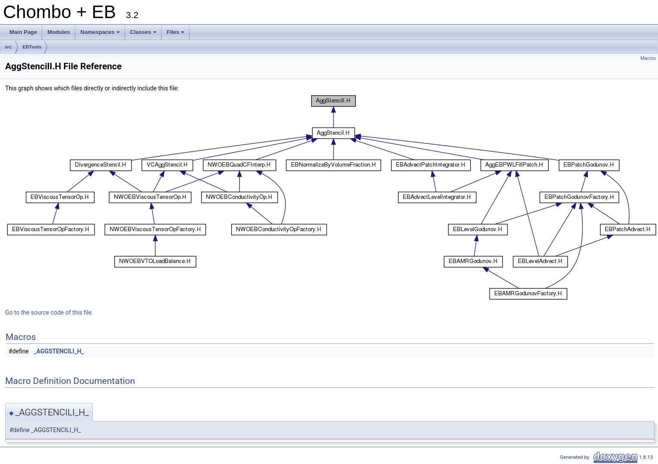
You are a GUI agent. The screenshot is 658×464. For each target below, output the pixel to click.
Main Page (23, 32)
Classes (144, 34)
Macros (648, 58)
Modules (58, 32)
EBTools (32, 46)
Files (176, 34)
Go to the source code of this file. (49, 312)
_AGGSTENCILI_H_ (59, 351)
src (8, 46)
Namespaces (100, 34)
